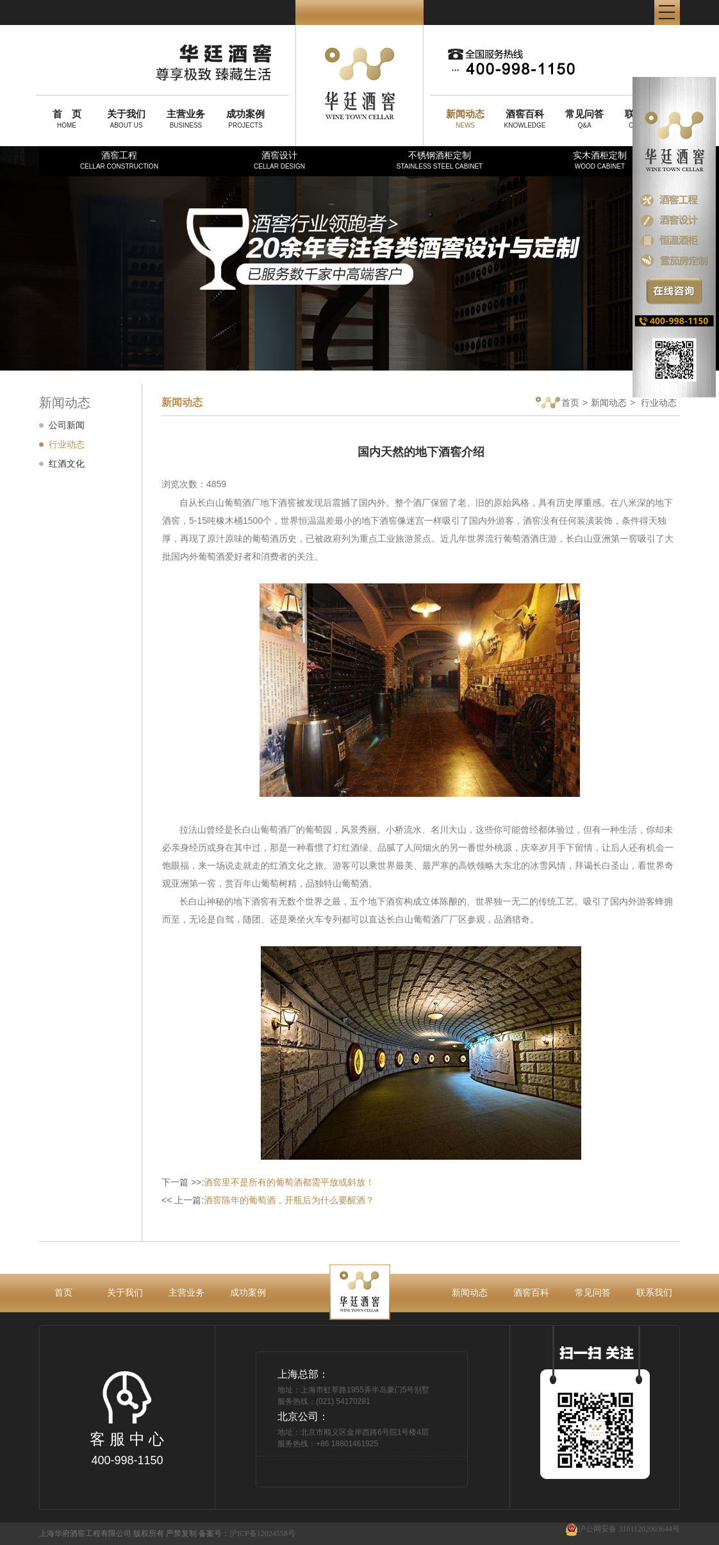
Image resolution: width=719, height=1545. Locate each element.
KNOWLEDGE (524, 118)
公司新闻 (67, 425)
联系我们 (654, 1292)
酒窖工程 (119, 160)
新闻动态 (609, 402)
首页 (557, 403)
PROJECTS (245, 118)
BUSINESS (185, 118)
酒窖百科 (531, 1292)
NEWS (465, 118)
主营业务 (186, 1292)
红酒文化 (67, 463)
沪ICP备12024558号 (262, 1533)
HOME (66, 118)
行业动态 (67, 444)
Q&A (584, 118)
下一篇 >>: (267, 1182)
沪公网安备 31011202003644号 (622, 1529)
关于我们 (125, 1292)
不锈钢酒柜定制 (440, 160)
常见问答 (593, 1292)
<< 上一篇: (267, 1200)
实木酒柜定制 (600, 160)
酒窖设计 (279, 160)
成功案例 (248, 1292)
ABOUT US (126, 118)
